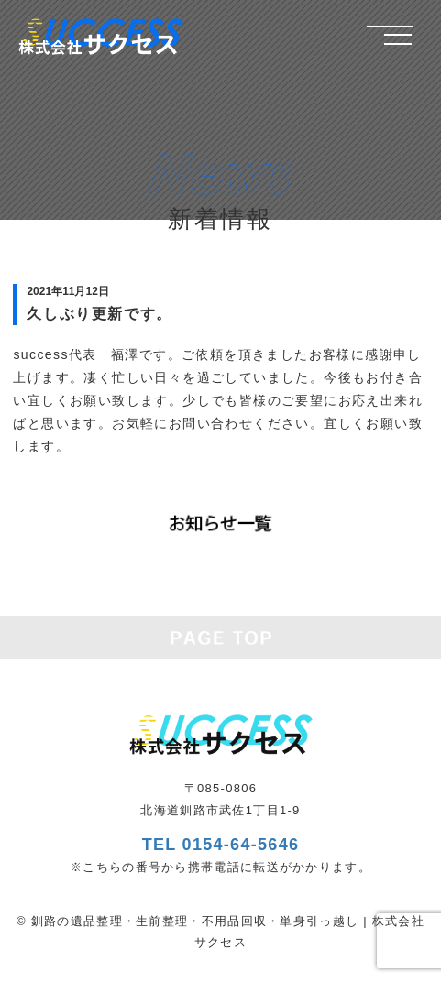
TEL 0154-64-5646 (221, 844)
